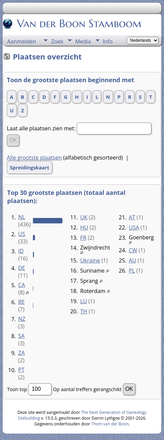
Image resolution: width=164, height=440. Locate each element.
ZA (21, 352)
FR (83, 237)
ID (21, 251)
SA (21, 336)
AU (132, 260)
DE (21, 268)
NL (21, 217)
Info (108, 41)
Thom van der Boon (110, 424)
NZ (21, 319)
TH (83, 311)
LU (83, 301)
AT (132, 217)
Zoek (57, 41)
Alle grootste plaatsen (34, 157)
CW (133, 250)
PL (132, 270)
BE (21, 302)
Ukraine (90, 260)
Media (83, 41)
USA (134, 227)
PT (21, 369)
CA (21, 285)
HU (84, 227)
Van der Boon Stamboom (79, 23)
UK (83, 217)
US (21, 234)
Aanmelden (21, 41)
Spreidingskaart (29, 167)
